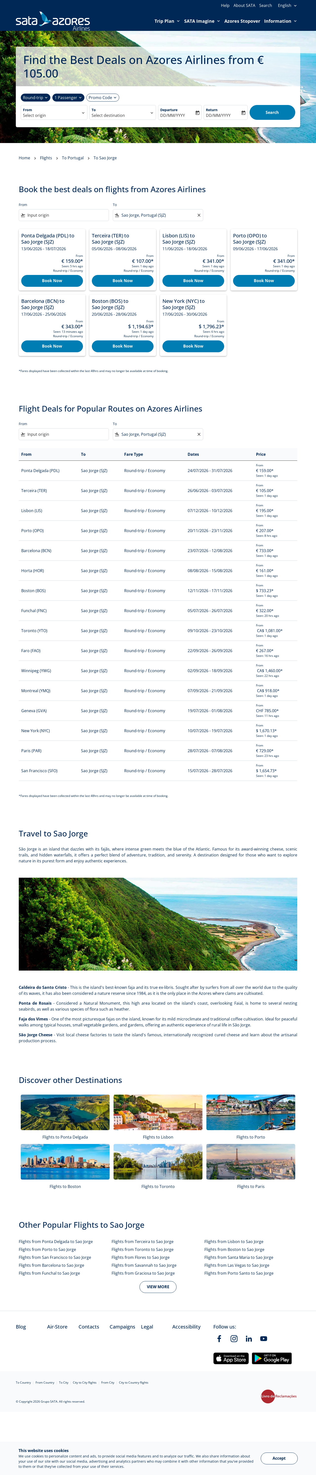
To (94, 109)
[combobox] (51, 115)
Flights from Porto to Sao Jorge (47, 1249)
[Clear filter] (199, 215)
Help (225, 5)
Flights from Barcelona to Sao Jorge (51, 1265)
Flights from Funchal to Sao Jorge (49, 1273)
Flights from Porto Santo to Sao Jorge (239, 1273)
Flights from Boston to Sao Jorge (234, 1249)
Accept (279, 1458)
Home (24, 158)
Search (265, 5)
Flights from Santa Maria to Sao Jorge (238, 1257)
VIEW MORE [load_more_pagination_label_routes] (158, 1286)
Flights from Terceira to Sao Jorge (143, 1241)
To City (63, 1382)
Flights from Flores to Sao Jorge (141, 1257)
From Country (45, 1382)
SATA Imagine (203, 21)
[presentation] (287, 5)
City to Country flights (133, 1382)
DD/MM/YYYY (172, 115)
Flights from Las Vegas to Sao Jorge (236, 1265)
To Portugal (73, 158)
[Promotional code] (100, 98)
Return (211, 109)
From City (107, 1382)
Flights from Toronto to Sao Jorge (143, 1249)
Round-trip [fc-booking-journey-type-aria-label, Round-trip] (33, 97)
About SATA (244, 5)
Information (281, 21)
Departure (169, 109)
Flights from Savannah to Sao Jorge (144, 1265)
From (27, 109)
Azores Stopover (242, 21)
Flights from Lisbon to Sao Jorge (233, 1241)
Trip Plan (168, 21)
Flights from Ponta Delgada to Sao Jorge (56, 1241)
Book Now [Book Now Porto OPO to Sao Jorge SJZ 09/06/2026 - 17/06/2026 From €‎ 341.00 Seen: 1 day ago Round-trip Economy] (264, 280)
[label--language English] (287, 5)
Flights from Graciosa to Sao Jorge (143, 1273)
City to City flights (85, 1382)
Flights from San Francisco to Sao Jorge (55, 1257)
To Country (23, 1382)
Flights (46, 158)
